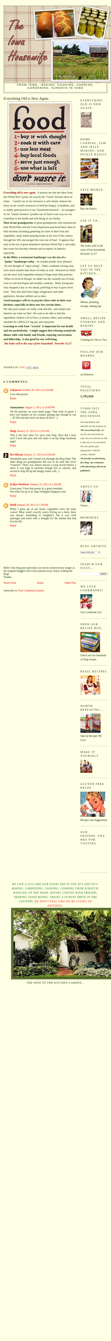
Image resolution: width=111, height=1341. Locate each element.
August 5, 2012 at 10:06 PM (40, 407)
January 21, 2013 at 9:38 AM (39, 454)
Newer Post (10, 582)
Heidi (13, 504)
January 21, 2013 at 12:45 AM (33, 430)
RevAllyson (16, 454)
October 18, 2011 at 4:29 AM (37, 389)
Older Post (70, 582)
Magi (13, 430)
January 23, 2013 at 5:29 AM (45, 484)
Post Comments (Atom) (31, 590)
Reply (13, 398)
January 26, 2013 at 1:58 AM (32, 504)
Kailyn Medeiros (19, 484)
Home (40, 582)
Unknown (15, 389)
